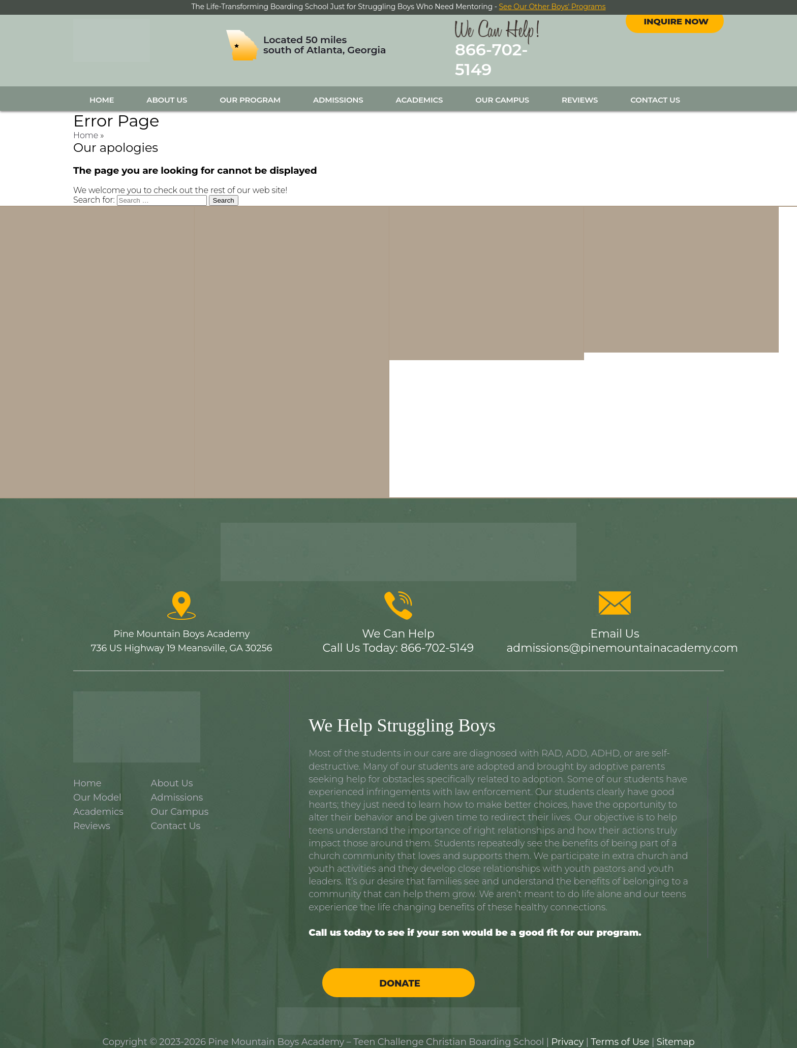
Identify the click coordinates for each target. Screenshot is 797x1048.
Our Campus (502, 89)
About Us (166, 89)
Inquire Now (676, 57)
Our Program (250, 89)
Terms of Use (620, 1031)
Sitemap (676, 1031)
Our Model (97, 787)
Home (101, 89)
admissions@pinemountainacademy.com (622, 638)
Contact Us (655, 89)
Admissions (338, 89)
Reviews (580, 89)
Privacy (567, 1031)
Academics (419, 89)
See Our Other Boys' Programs (552, 6)
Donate (399, 973)
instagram (684, 30)
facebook (666, 30)
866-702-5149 (519, 55)
